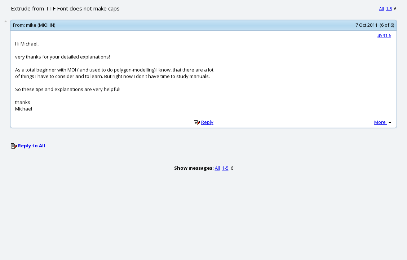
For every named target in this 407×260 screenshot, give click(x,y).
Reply (207, 122)
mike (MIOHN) (40, 25)
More (383, 122)
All (381, 8)
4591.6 (384, 35)
